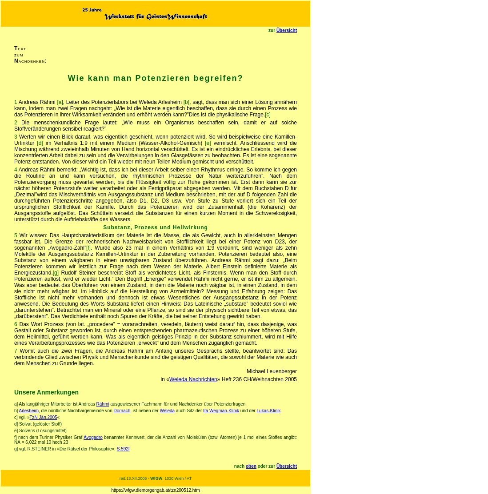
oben (251, 466)
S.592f (123, 448)
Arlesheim (29, 410)
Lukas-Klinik (269, 410)
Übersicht (286, 30)
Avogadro (93, 437)
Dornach (121, 410)
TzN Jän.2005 (43, 417)
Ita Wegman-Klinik (221, 410)
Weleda (167, 410)
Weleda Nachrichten (193, 379)
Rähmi (102, 404)
